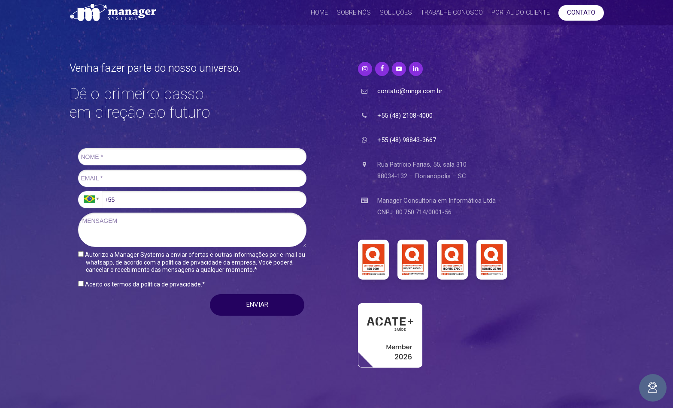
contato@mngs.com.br (410, 91)
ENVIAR (257, 304)
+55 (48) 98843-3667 (406, 140)
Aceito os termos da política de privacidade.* (141, 284)
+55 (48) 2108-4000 (405, 115)
